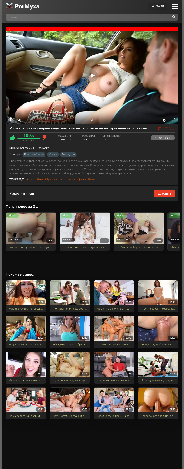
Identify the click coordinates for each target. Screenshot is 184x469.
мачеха (93, 179)
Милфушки (68, 154)
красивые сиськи (57, 179)
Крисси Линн (35, 179)
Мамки (53, 154)
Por (27, 6)
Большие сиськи (34, 154)
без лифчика (78, 179)
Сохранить (163, 137)
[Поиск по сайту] (173, 17)
